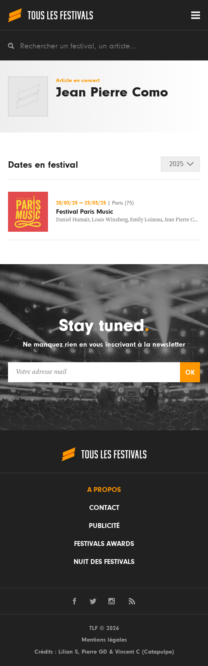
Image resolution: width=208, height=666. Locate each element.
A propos (104, 489)
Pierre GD (94, 652)
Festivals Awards (104, 544)
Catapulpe (158, 652)
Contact (104, 508)
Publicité (104, 526)
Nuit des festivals (104, 562)
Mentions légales (104, 640)
